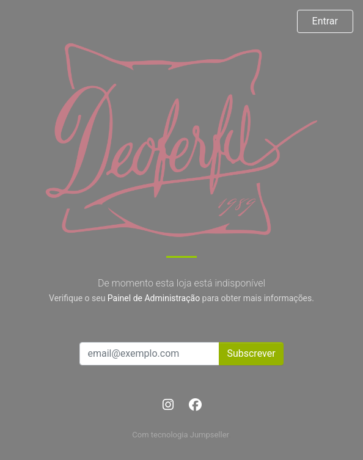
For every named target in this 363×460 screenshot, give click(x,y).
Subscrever (251, 353)
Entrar (325, 21)
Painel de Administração (154, 298)
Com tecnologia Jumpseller (180, 434)
